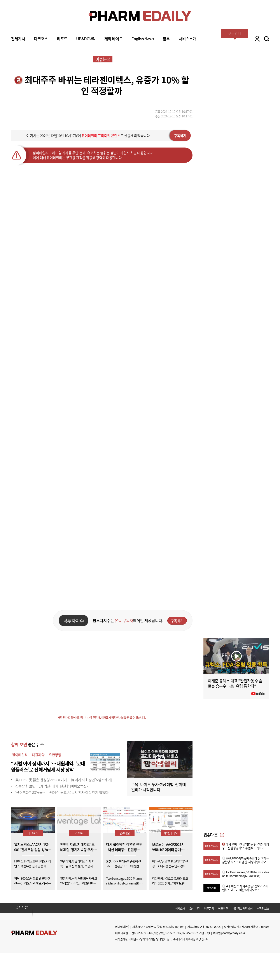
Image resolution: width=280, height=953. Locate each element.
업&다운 (125, 833)
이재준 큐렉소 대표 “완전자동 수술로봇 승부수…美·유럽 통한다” (235, 683)
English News (142, 39)
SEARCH (266, 38)
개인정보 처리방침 (242, 908)
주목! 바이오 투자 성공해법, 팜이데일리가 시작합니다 (158, 787)
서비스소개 (187, 39)
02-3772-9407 (173, 933)
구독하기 (180, 135)
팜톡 (166, 39)
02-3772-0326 (144, 933)
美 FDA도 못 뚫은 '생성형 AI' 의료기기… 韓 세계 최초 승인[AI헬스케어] (63, 779)
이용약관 (223, 908)
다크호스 (41, 39)
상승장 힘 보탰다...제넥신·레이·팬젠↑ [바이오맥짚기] (52, 786)
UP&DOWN (85, 39)
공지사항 (21, 907)
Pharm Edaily (34, 933)
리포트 (62, 39)
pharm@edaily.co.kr (233, 933)
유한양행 (55, 754)
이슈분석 (102, 59)
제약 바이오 (113, 39)
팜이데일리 (20, 754)
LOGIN (256, 38)
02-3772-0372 (190, 933)
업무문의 (209, 908)
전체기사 (18, 39)
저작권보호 (263, 908)
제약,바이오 (171, 833)
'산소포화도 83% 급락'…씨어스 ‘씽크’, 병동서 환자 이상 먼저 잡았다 (61, 792)
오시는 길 (194, 908)
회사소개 (180, 908)
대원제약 (38, 754)
